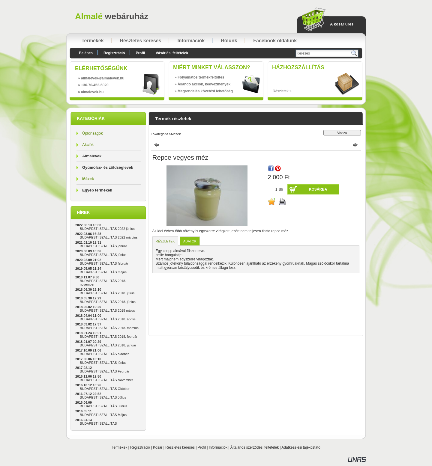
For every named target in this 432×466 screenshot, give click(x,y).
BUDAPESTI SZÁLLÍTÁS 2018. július (107, 293)
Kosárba (318, 189)
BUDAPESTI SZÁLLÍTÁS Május (103, 415)
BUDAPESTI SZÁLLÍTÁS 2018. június (108, 302)
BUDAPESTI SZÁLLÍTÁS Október (105, 388)
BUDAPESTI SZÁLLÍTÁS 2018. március (109, 328)
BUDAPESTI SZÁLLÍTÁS (98, 423)
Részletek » (282, 91)
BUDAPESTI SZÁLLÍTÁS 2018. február (108, 336)
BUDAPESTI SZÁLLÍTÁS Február (104, 371)
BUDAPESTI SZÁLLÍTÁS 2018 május (107, 310)
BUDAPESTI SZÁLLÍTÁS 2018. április (108, 319)
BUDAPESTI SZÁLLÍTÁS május (103, 272)
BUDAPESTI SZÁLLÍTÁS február (104, 263)
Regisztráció (140, 447)
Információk (218, 447)
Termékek (119, 447)
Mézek (88, 179)
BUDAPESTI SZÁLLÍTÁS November (106, 380)
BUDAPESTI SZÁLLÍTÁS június (103, 255)
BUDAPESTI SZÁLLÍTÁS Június (103, 406)
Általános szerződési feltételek (254, 447)
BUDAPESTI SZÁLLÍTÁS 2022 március (109, 237)
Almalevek (91, 156)
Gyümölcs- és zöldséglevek (107, 167)
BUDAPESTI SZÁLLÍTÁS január (103, 246)
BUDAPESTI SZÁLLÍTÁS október (104, 354)
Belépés (86, 53)
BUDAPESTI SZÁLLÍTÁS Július (103, 397)
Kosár (157, 447)
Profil (202, 447)
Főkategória (159, 134)
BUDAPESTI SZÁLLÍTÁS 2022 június (107, 228)
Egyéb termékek (97, 190)
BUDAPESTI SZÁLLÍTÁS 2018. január (108, 345)
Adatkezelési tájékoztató (300, 447)
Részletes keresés (180, 447)
